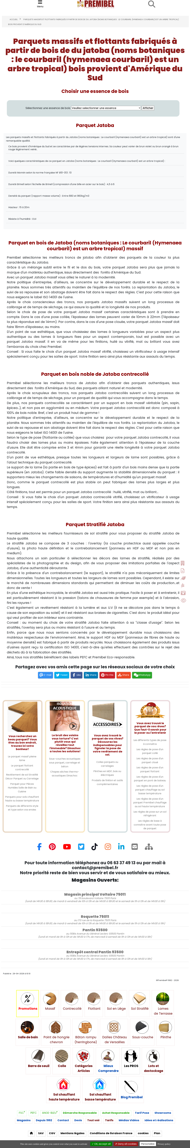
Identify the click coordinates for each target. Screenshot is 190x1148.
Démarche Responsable (80, 1113)
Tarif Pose (142, 1113)
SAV (41, 1133)
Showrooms (163, 1113)
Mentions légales (72, 1133)
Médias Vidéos (129, 1120)
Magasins (24, 1120)
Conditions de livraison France (111, 1133)
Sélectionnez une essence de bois (83, 108)
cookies (143, 1133)
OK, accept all (101, 1144)
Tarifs (109, 1120)
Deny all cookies (126, 1144)
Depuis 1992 (44, 1120)
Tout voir (93, 1120)
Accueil (14, 19)
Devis (78, 1120)
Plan (157, 1133)
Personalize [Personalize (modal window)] (148, 1144)
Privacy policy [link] (163, 1144)
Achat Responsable (116, 1113)
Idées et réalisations (159, 1120)
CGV (52, 1133)
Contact (63, 1120)
